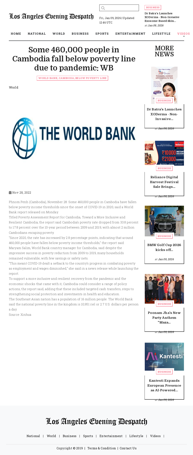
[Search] (119, 8)
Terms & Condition (101, 448)
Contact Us (128, 448)
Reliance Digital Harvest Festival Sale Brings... (164, 182)
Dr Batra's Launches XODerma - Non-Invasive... (164, 114)
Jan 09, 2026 (155, 25)
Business (152, 7)
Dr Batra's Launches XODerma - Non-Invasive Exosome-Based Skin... (162, 17)
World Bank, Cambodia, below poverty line (72, 78)
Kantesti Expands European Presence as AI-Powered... (164, 385)
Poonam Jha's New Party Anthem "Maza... (164, 317)
